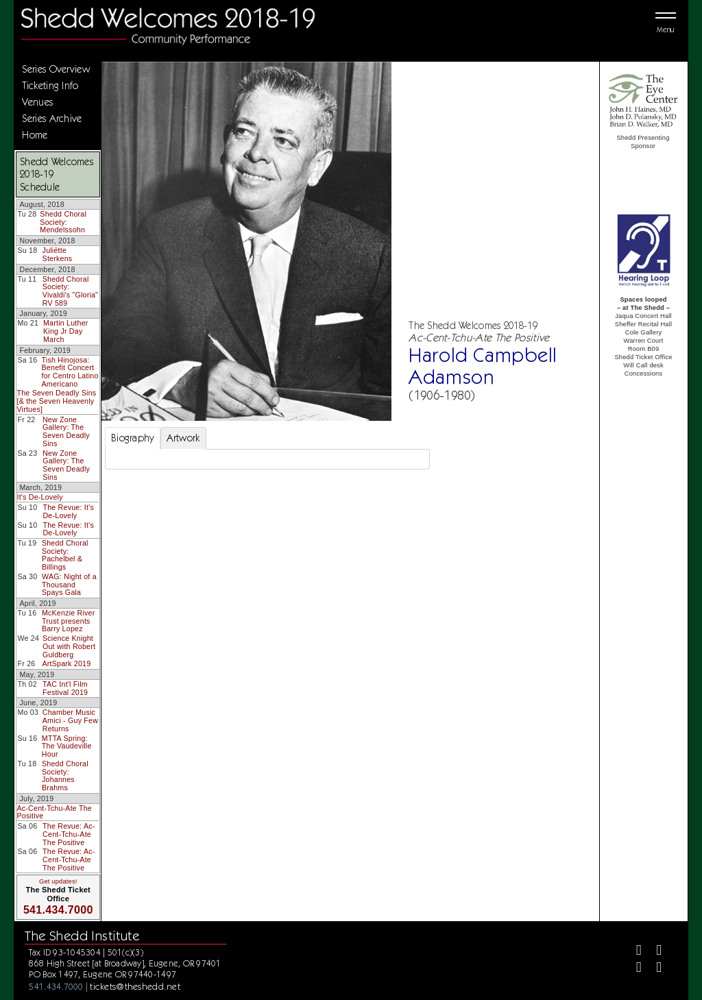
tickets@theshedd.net (135, 986)
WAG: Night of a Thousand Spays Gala (69, 584)
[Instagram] (633, 968)
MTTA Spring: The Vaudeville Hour (67, 746)
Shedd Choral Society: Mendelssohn (63, 222)
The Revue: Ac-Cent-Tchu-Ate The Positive (69, 834)
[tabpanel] (267, 459)
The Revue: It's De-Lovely (68, 511)
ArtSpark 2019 (66, 663)
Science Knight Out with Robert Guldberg (69, 646)
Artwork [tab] (183, 437)
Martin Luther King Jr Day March (65, 331)
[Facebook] (633, 951)
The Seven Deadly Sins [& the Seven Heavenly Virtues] (56, 401)
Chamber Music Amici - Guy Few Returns (70, 720)
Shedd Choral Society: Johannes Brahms (65, 775)
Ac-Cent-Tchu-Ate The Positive (54, 812)
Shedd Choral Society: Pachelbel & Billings (65, 555)
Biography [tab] (132, 437)
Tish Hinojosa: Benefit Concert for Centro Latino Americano (70, 372)
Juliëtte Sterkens (58, 254)
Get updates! (58, 881)
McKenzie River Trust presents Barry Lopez (68, 621)
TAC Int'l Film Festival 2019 (65, 688)
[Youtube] (653, 968)
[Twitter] (653, 951)
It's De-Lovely (39, 497)
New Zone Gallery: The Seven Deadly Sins (66, 431)
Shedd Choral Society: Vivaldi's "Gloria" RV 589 (70, 291)
